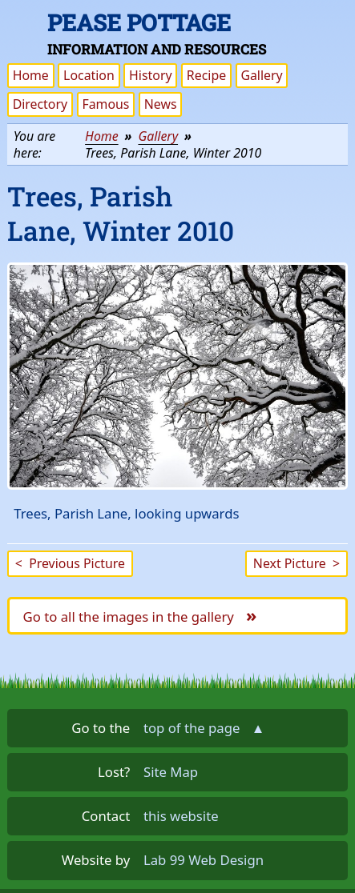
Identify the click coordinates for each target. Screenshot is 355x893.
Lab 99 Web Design (203, 860)
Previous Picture (70, 563)
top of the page (203, 728)
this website (181, 816)
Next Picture (296, 563)
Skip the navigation (278, 21)
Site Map (170, 772)
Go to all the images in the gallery (140, 615)
